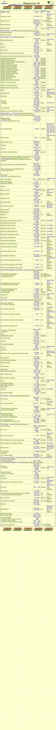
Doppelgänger (5, 509)
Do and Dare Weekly (6, 392)
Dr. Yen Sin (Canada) (7, 435)
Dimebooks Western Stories (8, 251)
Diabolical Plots (5, 93)
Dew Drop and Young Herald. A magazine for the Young (16, 56)
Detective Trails (5, 20)
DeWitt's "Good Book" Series (9, 68)
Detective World (5, 28)
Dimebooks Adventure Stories (9, 243)
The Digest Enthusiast (7, 206)
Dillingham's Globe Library (8, 225)
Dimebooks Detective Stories (9, 246)
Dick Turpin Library (6, 179)
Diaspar (3, 148)
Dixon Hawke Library (7, 374)
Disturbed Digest (5, 362)
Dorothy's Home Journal (8, 520)
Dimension (4, 294)
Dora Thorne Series (6, 513)
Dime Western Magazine (8, 308)
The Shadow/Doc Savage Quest (11, 421)
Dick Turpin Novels (6, 181)
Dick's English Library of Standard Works (12, 169)
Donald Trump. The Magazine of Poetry (12, 482)
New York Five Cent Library (25, 113)
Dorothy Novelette (6, 517)
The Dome (4, 466)
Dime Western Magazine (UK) (9, 325)
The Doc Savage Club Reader (9, 408)
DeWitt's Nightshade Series (8, 76)
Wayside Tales (21, 37)
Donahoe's (4, 478)
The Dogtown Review (7, 455)
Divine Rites (4, 369)
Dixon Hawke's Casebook (8, 377)
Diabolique (4, 96)
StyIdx (42, 374)
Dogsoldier (4, 453)
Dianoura (3, 145)
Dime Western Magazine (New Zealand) (12, 320)
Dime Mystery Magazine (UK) (9, 289)
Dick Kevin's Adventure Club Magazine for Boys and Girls (17, 156)
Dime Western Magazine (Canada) (10, 314)
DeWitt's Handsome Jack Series (10, 70)
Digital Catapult (5, 209)
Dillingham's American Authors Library (11, 220)
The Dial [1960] (5, 108)
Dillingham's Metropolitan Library (10, 234)
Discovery (3, 349)
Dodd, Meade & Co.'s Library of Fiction (11, 443)
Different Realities (6, 202)
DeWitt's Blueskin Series (8, 60)
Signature (4, 331)
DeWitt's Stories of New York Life (10, 80)
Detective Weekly (6, 24)
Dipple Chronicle (5, 338)
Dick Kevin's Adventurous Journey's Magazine (14, 164)
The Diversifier (5, 366)
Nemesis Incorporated (8, 409)
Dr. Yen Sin (4, 429)
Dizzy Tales (4, 386)
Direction (3, 341)
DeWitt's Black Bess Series (8, 58)
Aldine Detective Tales (13, 121)
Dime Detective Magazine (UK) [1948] (11, 264)
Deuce (2, 44)
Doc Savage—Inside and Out (9, 416)
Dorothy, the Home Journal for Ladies (12, 521)
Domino (3, 475)
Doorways (3, 503)
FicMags (43, 28)
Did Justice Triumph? (7, 183)
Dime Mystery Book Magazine (9, 273)
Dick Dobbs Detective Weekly (9, 152)
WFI (42, 251)
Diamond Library (5, 118)
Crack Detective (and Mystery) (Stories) (28, 30)
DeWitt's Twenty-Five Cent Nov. (10, 87)
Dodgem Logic (5, 447)
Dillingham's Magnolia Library (9, 231)
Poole (42, 102)
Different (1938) (5, 190)
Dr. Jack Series (5, 426)
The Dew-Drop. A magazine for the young (12, 53)
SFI (42, 50)
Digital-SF (3, 214)
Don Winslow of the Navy (8, 500)
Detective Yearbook (6, 32)
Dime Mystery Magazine (8, 275)
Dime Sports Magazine (8, 304)
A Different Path (5, 198)
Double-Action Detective (7, 524)
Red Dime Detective (37, 270)
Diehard (3, 186)
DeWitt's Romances (6, 78)
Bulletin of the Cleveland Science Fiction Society (28, 300)
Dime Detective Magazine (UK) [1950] (11, 267)
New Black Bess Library (14, 176)
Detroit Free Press (6, 34)
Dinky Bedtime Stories (7, 335)
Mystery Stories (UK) (8, 290)
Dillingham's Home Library (8, 228)
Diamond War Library (7, 142)
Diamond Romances (6, 129)
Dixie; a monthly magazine (8, 371)
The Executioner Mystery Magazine (12, 494)
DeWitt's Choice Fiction (7, 63)
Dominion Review (6, 472)
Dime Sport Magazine (7, 303)
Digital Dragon (5, 212)
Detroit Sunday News (7, 40)
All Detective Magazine (22, 424)
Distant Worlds (5, 357)
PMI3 (45, 20)
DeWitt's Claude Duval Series (9, 65)
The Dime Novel (5, 292)
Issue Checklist (49, 17)
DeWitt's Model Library (7, 75)
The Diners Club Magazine (8, 330)
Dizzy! (2, 381)
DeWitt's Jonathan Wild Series (9, 73)
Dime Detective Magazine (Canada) (11, 260)
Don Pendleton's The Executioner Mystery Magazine (15, 493)
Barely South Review (8, 473)
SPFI (42, 303)
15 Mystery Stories (7, 276)
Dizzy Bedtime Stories (7, 383)
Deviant (3, 47)
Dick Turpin (4, 174)
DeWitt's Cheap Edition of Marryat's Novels (13, 61)
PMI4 (45, 273)
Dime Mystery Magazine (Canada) (10, 283)
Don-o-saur (4, 491)
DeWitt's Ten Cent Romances (9, 85)
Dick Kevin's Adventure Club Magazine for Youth (15, 157)
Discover (3, 347)
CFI (42, 16)
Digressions (4, 217)
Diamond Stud (5, 137)
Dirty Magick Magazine (7, 344)
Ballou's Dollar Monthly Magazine (33, 462)
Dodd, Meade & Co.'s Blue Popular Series (12, 440)
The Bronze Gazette (7, 415)
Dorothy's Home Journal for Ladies (11, 519)
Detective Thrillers (6, 16)
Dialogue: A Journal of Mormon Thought (12, 111)
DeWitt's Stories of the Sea (8, 82)
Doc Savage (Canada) (7, 403)
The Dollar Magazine (7, 460)
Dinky (2, 334)
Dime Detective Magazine (8, 255)
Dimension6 (4, 297)
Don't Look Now (5, 497)
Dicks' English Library (8, 170)
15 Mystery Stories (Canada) (10, 284)
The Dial (3, 100)
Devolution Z (4, 50)
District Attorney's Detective (8, 360)
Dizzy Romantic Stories (7, 385)
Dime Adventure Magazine (8, 240)
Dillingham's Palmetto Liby (8, 237)
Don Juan (3, 487)
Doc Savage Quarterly (7, 419)
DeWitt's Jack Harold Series (8, 71)
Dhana (3, 90)
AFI (42, 240)
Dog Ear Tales (5, 451)
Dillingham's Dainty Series (8, 222)
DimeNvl (43, 58)
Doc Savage (4, 398)
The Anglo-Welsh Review (22, 395)
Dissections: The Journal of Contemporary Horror (14, 353)
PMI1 (44, 240)
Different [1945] (5, 194)
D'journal (3, 389)
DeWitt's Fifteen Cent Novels (9, 66)
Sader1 (43, 341)
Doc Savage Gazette (7, 413)
